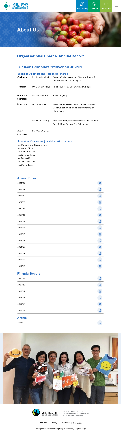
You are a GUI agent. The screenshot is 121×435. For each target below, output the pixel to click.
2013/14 (21, 253)
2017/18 (21, 227)
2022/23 (21, 196)
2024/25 (21, 183)
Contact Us (77, 423)
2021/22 (21, 202)
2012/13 (21, 259)
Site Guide (43, 423)
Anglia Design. (80, 429)
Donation (94, 8)
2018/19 (21, 221)
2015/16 (21, 240)
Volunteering (82, 8)
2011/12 (21, 266)
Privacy (54, 423)
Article (20, 322)
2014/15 (21, 247)
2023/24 (21, 189)
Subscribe (106, 8)
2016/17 (21, 234)
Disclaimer (65, 423)
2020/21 (21, 208)
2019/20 (21, 215)
